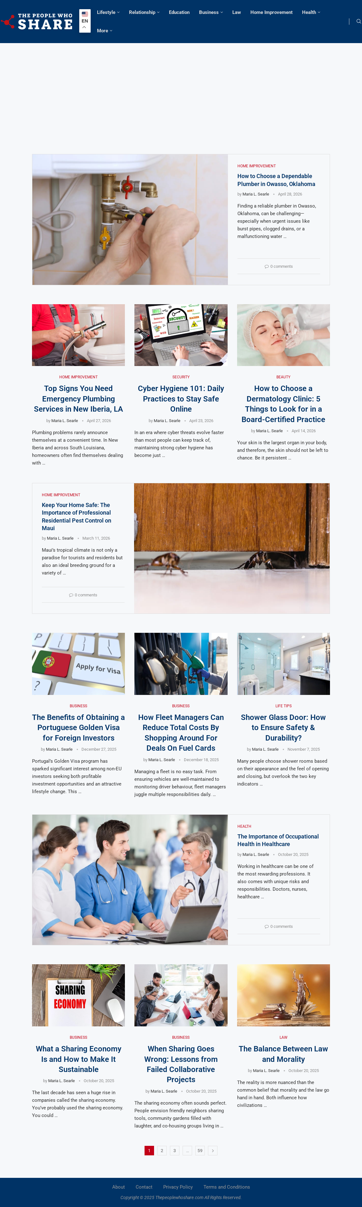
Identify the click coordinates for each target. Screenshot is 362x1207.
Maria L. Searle (255, 194)
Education (179, 12)
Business (209, 12)
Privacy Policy (178, 1187)
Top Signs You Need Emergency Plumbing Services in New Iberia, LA (78, 399)
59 (200, 1150)
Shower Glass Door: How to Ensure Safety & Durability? (283, 727)
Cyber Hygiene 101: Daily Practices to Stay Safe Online (181, 399)
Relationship (142, 12)
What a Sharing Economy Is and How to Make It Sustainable (78, 1059)
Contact (144, 1187)
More (102, 31)
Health (309, 12)
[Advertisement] (181, 90)
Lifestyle (106, 12)
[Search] (359, 21)
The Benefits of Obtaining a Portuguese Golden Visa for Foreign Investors (78, 727)
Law (236, 12)
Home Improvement (271, 12)
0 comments (279, 266)
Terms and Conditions (227, 1187)
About (118, 1187)
